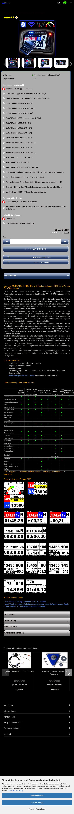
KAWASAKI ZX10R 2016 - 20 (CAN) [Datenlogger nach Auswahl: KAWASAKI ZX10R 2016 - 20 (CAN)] (17, 148)
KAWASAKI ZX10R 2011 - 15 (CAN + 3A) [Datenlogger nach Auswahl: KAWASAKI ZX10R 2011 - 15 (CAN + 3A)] (19, 143)
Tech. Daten (9, 614)
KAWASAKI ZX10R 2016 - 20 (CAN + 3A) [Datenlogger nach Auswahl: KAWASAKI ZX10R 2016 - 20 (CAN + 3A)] (19, 153)
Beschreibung (10, 275)
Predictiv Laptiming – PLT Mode (21, 375)
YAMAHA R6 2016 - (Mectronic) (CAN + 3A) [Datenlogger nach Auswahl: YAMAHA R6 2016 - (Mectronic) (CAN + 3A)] (20, 167)
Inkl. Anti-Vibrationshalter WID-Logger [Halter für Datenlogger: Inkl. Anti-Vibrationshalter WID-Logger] (19, 223)
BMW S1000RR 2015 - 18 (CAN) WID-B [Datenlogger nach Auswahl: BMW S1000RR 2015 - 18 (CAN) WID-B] (19, 108)
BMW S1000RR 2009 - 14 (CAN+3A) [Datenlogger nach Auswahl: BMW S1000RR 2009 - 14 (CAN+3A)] (18, 103)
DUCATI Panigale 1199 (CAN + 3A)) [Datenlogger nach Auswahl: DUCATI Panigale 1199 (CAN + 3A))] (17, 128)
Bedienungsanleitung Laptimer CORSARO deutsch (25, 602)
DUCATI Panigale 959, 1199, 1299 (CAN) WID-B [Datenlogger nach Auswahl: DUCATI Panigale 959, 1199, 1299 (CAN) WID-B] (22, 118)
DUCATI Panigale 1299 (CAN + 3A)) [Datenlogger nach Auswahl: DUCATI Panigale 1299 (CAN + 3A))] (17, 133)
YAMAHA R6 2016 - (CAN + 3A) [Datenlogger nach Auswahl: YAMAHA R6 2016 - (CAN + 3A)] (16, 162)
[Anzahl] (35, 241)
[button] (70, 64)
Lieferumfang (10, 620)
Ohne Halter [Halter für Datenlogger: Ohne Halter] (9, 219)
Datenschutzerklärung (15, 790)
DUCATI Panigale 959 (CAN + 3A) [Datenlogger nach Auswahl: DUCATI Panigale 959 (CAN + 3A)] (17, 123)
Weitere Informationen (37, 809)
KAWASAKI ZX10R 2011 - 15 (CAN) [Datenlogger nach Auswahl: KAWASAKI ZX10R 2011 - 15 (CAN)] (17, 138)
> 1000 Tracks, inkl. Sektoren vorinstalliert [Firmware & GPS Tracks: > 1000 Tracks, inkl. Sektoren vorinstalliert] (20, 202)
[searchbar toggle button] (59, 3)
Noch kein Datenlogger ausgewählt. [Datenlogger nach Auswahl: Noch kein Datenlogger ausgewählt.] (18, 89)
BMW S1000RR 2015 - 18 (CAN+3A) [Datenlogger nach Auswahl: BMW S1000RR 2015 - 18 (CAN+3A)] (18, 113)
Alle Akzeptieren (37, 796)
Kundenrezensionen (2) (14, 633)
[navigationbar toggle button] (71, 3)
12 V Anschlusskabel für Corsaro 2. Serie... (24, 672)
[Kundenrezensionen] (9, 19)
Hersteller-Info (10, 627)
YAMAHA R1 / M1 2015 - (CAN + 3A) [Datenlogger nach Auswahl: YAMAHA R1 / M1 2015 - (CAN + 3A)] (18, 157)
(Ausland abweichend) (53, 75)
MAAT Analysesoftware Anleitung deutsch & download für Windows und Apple (37, 604)
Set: (4, 237)
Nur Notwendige (37, 803)
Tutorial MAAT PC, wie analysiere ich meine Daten (25, 607)
